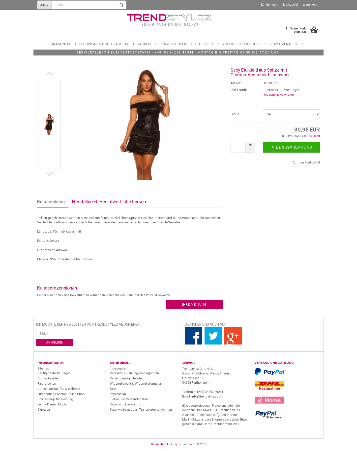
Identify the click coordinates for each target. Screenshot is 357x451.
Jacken (144, 44)
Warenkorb (310, 4)
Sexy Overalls (283, 44)
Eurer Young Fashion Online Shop (61, 394)
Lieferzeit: (239, 90)
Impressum (118, 394)
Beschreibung (51, 201)
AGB (113, 389)
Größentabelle (47, 378)
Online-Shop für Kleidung (55, 399)
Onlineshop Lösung (164, 444)
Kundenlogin (269, 4)
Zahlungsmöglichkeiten (127, 378)
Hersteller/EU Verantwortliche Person (109, 201)
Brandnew (60, 44)
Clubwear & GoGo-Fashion (103, 44)
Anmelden (54, 342)
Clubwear (44, 409)
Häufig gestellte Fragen (54, 373)
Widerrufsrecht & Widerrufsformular (135, 383)
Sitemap (43, 368)
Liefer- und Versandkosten (129, 399)
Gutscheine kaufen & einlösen (58, 389)
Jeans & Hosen (173, 44)
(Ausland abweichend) (279, 94)
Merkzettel (290, 4)
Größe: (235, 114)
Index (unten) (119, 368)
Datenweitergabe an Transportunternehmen (141, 409)
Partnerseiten (46, 383)
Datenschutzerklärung (125, 404)
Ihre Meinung (194, 304)
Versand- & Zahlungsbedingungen (134, 373)
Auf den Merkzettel (306, 162)
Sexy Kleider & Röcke (241, 44)
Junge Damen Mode (51, 404)
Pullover (204, 44)
